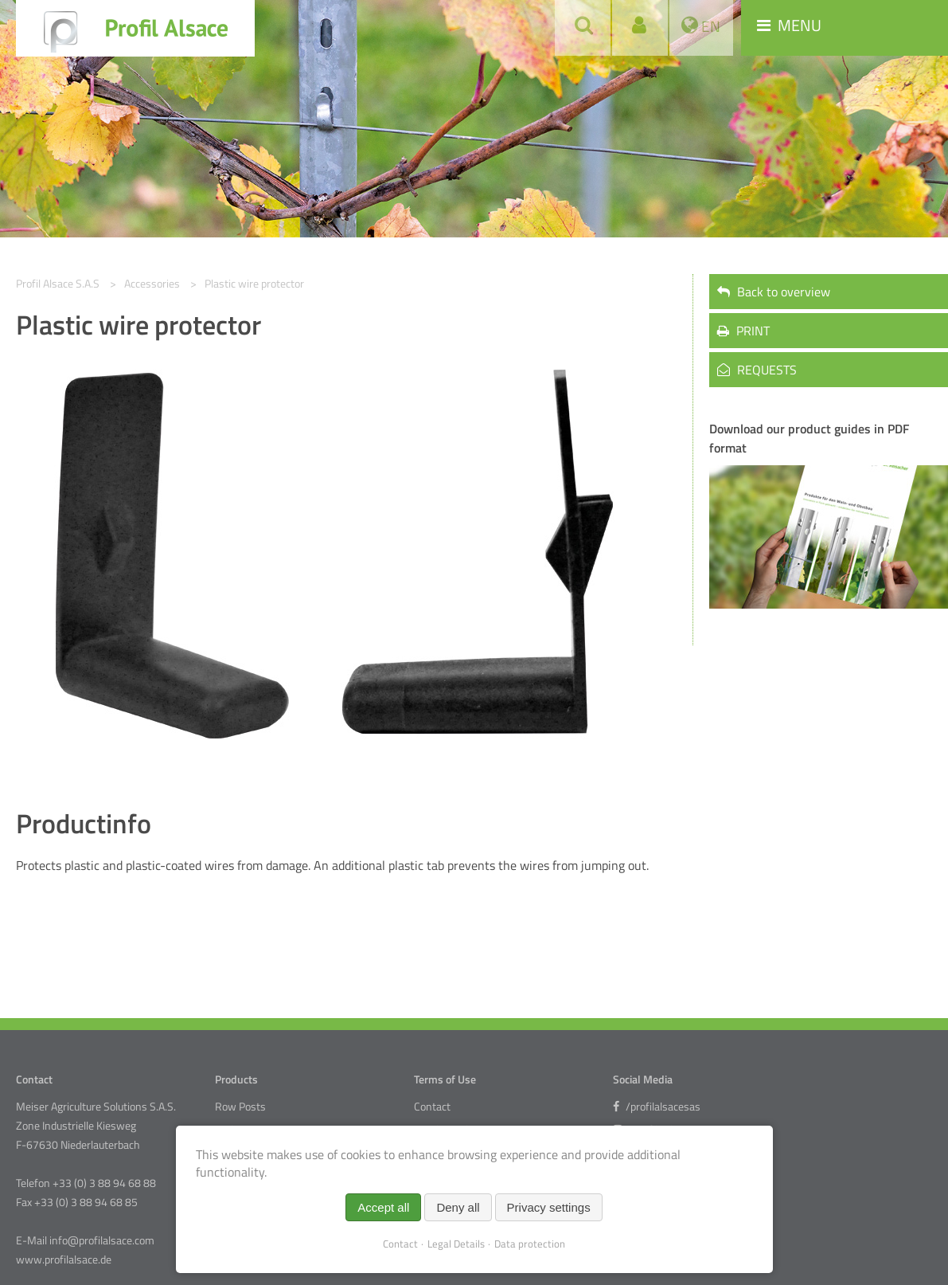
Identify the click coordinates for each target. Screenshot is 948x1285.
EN (709, 25)
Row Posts (240, 1106)
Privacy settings (549, 1207)
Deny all (457, 1207)
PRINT (743, 330)
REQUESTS (757, 369)
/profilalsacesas (656, 1106)
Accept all (383, 1207)
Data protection (529, 1244)
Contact (432, 1106)
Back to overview (773, 291)
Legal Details (456, 1244)
